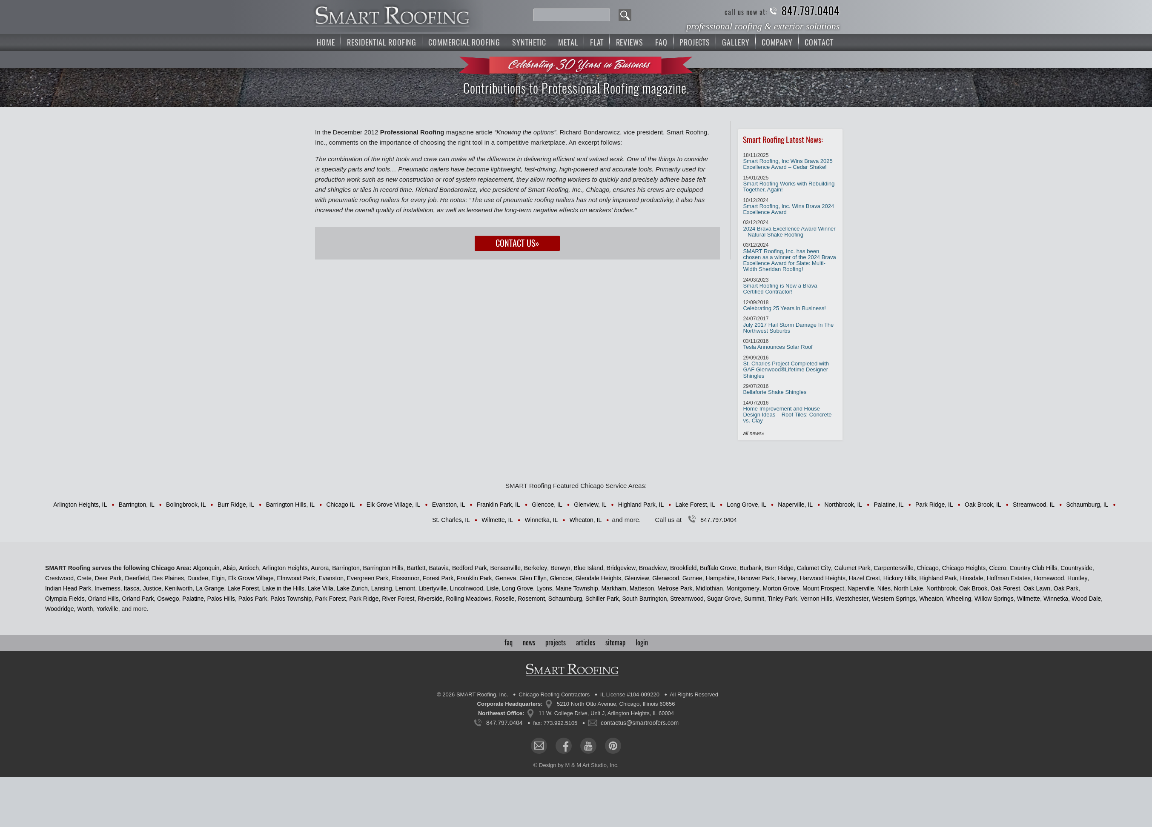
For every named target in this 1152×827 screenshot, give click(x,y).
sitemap (615, 642)
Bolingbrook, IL (186, 504)
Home (326, 42)
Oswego (168, 598)
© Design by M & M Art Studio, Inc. (576, 765)
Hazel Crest (864, 578)
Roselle (505, 598)
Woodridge (59, 608)
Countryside (1076, 568)
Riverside (430, 598)
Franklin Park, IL (498, 504)
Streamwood (687, 598)
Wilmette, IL (497, 519)
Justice (152, 588)
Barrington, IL (137, 504)
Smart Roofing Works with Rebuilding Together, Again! (788, 184)
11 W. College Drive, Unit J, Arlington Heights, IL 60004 (606, 713)
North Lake (908, 588)
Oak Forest (1005, 588)
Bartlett (416, 568)
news (529, 642)
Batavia (439, 568)
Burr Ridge (779, 568)
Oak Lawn (1036, 588)
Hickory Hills (899, 578)
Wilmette (1028, 598)
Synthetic (529, 42)
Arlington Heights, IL (80, 504)
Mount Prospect (823, 588)
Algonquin (206, 568)
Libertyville (432, 588)
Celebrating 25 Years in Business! (784, 305)
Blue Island (588, 568)
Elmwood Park (296, 578)
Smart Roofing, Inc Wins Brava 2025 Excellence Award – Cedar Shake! (787, 161)
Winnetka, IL (541, 519)
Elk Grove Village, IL (394, 504)
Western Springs (894, 598)
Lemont (405, 588)
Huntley (1077, 578)
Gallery (735, 42)
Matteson (642, 588)
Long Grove (517, 588)
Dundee (197, 578)
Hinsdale (971, 578)
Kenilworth (178, 588)
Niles (884, 588)
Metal (568, 42)
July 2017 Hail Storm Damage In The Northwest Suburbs (788, 325)
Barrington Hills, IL (290, 504)
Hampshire (720, 578)
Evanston (331, 578)
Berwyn (560, 568)
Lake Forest (243, 588)
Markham (614, 588)
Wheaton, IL (586, 519)
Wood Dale (1086, 598)
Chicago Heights (964, 568)
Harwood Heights (822, 578)
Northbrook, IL (843, 504)
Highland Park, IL (641, 504)
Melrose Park (674, 588)
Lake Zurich (352, 588)
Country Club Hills (1033, 568)
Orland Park (138, 598)
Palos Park (252, 598)
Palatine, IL (889, 504)
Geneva (505, 578)
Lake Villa (320, 588)
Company (777, 42)
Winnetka (1055, 598)
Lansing (381, 588)
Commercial (464, 42)
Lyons (544, 588)
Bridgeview (621, 568)
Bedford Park (469, 568)
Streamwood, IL (1034, 504)
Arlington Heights (285, 568)
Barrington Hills (383, 568)
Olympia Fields (65, 598)
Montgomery (742, 588)
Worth (85, 608)
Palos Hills (221, 598)
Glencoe (561, 578)
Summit (754, 598)
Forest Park (438, 578)
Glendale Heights (598, 578)
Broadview (653, 568)
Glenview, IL (590, 504)
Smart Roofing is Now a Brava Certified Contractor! (780, 286)
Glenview (637, 578)
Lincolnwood (466, 588)
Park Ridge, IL (934, 504)
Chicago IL (340, 504)
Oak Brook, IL (983, 504)
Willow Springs (994, 598)
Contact (819, 42)
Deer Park (108, 578)
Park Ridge (363, 598)
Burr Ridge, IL (236, 504)
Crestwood (59, 578)
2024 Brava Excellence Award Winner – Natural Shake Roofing (789, 229)
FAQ (661, 42)
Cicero (997, 568)
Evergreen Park (367, 578)
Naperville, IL (795, 504)
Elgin (218, 578)
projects (555, 642)
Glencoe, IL (547, 504)
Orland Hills (103, 598)
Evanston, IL (448, 504)
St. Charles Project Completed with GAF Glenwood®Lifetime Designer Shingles (786, 367)
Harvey (786, 578)
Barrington (346, 568)
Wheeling (958, 598)
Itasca (132, 588)
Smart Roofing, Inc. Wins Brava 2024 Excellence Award (788, 206)
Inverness (107, 588)
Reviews (629, 42)
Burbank (750, 568)
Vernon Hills (816, 598)
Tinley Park (782, 598)
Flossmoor (405, 578)
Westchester (852, 598)
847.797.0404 (811, 11)
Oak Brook (973, 588)
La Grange (210, 588)
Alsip (229, 568)
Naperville (861, 588)
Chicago (927, 568)
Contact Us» (517, 243)
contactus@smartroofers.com (640, 722)
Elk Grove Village (251, 578)
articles (585, 642)
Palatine (193, 598)
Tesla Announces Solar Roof (777, 344)
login (642, 642)
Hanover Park (756, 578)
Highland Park (938, 578)
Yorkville (107, 608)
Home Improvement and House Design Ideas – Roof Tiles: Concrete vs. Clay (787, 412)
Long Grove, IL (746, 504)
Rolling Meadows (468, 598)
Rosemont (531, 598)
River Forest (398, 598)
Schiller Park (602, 598)
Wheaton (931, 598)
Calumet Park (852, 568)
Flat (597, 42)
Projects (694, 42)
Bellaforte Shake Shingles (774, 389)
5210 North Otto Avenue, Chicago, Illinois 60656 (616, 704)
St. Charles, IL (451, 519)
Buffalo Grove (718, 568)
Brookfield (683, 568)
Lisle (492, 588)
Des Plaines (168, 578)
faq (508, 642)
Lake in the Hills (283, 588)
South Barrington (644, 598)
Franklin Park (474, 578)
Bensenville (505, 568)
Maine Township (577, 588)
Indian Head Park (68, 588)
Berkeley (535, 568)
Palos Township (291, 598)
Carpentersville (893, 568)
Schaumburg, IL (1087, 504)
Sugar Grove (724, 598)
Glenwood (665, 578)
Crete (84, 578)
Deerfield (137, 578)
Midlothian (709, 588)
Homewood (1049, 578)
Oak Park (1066, 588)
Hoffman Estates (1008, 578)
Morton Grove (781, 588)
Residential (381, 42)
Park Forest (330, 598)
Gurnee (692, 578)
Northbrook (941, 588)
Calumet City (814, 568)
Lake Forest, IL (695, 504)
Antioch (249, 568)
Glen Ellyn (533, 578)
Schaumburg (565, 598)
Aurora (320, 568)
